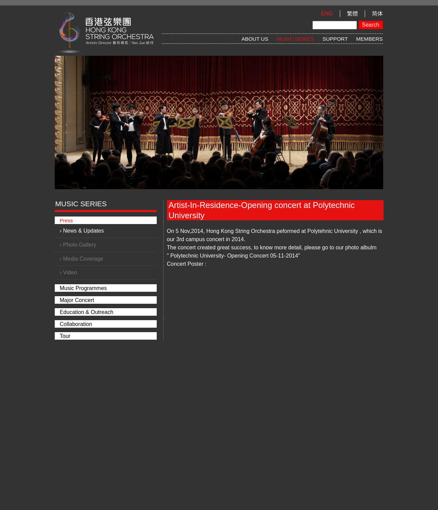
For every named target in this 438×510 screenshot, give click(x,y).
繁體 (352, 13)
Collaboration (76, 324)
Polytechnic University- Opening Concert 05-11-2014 (234, 256)
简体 (377, 13)
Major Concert (77, 300)
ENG (327, 13)
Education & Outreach (87, 312)
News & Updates (83, 231)
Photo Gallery (79, 245)
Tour (65, 336)
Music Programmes (83, 288)
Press (66, 220)
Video (70, 272)
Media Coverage (83, 259)
